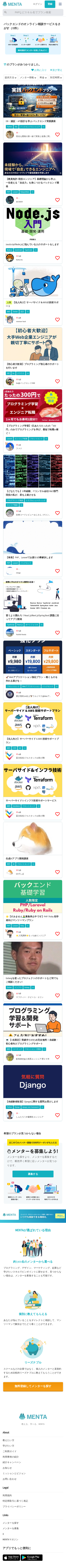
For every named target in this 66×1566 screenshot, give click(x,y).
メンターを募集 (11, 1528)
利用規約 (7, 1495)
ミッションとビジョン (14, 1473)
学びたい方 (8, 1446)
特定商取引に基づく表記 (15, 1501)
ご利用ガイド (10, 1451)
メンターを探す (11, 1523)
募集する (33, 1174)
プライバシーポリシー (14, 1506)
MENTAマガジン (10, 1539)
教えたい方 (8, 1440)
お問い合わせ (10, 1479)
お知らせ (7, 1468)
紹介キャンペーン (12, 1462)
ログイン (37, 4)
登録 (50, 4)
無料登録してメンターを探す (33, 1386)
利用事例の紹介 (11, 1457)
